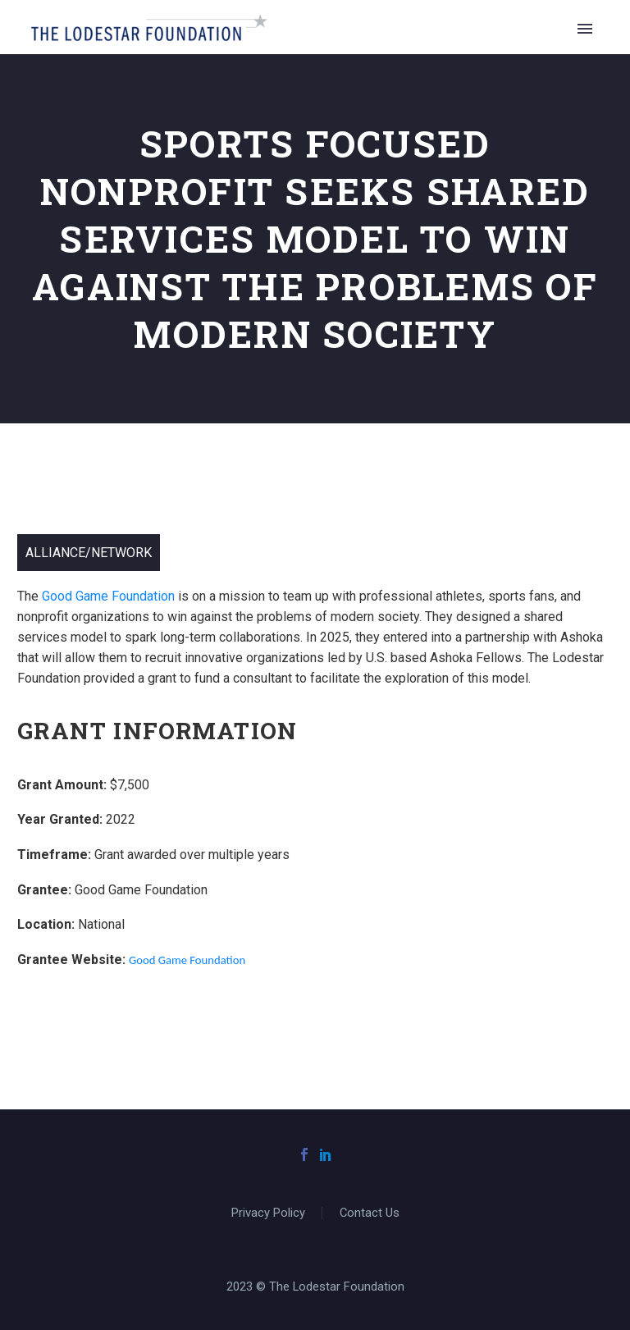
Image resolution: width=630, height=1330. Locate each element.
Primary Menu (585, 29)
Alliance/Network (88, 552)
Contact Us (369, 1213)
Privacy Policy (268, 1213)
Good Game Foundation (108, 596)
